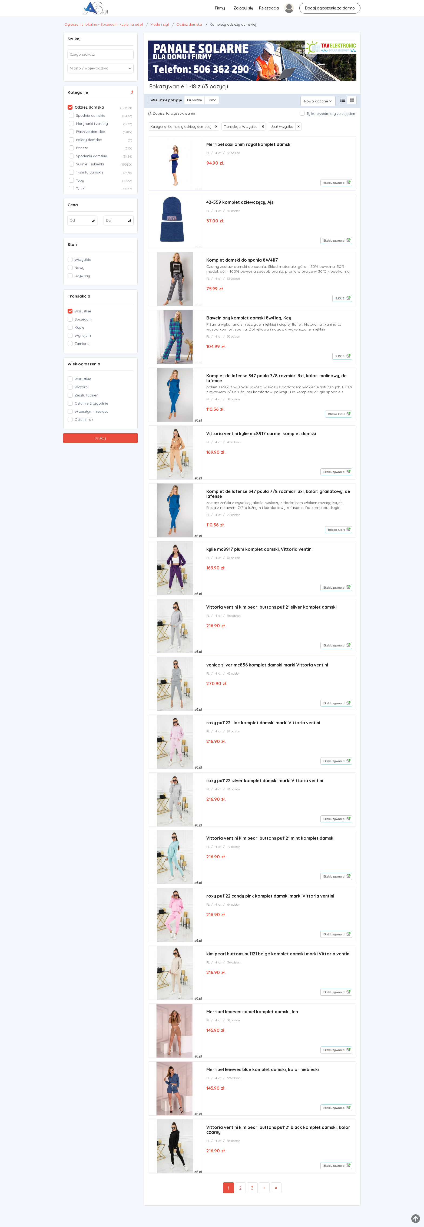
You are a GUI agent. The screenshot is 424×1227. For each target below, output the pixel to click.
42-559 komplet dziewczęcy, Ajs (239, 200)
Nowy (79, 267)
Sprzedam (83, 319)
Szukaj (100, 438)
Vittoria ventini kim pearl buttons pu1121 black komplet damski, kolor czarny (278, 1137)
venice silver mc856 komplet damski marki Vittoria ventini (267, 667)
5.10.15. (340, 297)
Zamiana (82, 343)
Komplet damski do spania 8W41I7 (242, 258)
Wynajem (83, 335)
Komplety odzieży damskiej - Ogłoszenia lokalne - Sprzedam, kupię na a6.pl (13, 9)
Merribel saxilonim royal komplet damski (249, 142)
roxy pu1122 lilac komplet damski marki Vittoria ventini (263, 725)
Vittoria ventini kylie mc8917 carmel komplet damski (261, 434)
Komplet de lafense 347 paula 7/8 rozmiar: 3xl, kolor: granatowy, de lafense (278, 495)
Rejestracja (269, 8)
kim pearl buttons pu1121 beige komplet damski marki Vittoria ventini (278, 959)
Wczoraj (81, 387)
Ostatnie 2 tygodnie (91, 403)
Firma (211, 100)
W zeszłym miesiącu (91, 411)
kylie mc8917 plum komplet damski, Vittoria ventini (259, 550)
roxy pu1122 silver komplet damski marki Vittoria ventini (264, 784)
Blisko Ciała (336, 414)
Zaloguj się (243, 8)
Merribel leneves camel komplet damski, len (252, 1017)
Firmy (220, 8)
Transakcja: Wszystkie (240, 124)
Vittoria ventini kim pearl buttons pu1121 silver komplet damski (271, 609)
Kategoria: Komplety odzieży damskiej (180, 124)
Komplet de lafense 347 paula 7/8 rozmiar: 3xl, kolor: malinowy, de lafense (276, 378)
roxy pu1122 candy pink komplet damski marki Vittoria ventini (270, 901)
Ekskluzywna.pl (334, 180)
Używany (82, 276)
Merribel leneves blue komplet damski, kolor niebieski (262, 1076)
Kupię (79, 327)
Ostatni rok (84, 419)
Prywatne (194, 100)
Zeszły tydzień (86, 395)
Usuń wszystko (281, 124)
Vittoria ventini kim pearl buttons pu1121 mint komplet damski (270, 842)
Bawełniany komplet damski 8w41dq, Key (248, 317)
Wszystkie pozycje (166, 100)
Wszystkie (83, 259)
